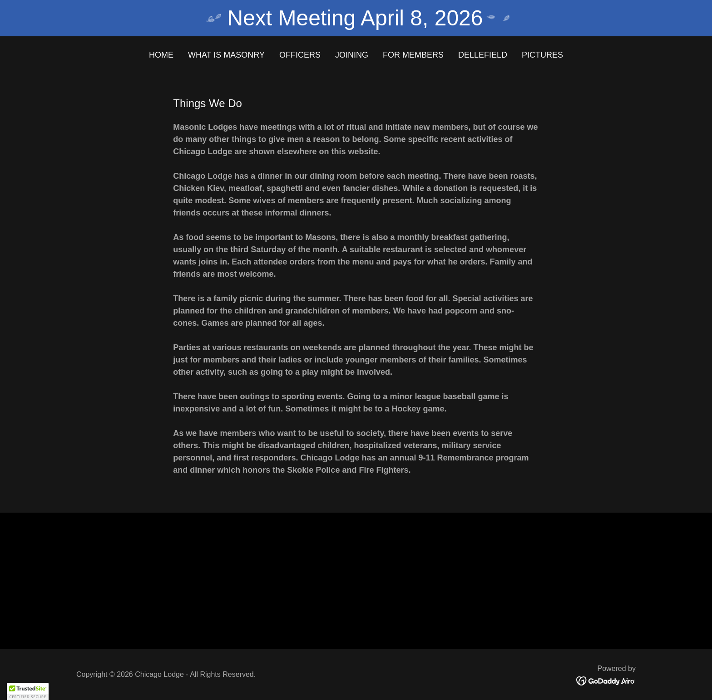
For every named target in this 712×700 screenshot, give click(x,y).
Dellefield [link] (482, 54)
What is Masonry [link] (226, 54)
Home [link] (161, 54)
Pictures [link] (542, 54)
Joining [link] (351, 54)
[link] (606, 680)
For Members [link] (413, 54)
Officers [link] (300, 54)
